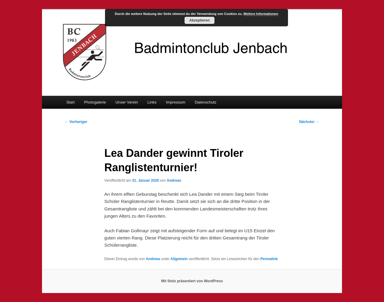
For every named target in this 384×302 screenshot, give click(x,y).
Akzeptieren (199, 20)
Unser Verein (127, 102)
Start (70, 102)
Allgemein (179, 259)
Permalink (269, 259)
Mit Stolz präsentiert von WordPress (192, 281)
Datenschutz (205, 102)
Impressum (175, 102)
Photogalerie (95, 102)
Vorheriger (76, 122)
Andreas (174, 180)
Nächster (309, 122)
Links (151, 102)
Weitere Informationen (260, 14)
